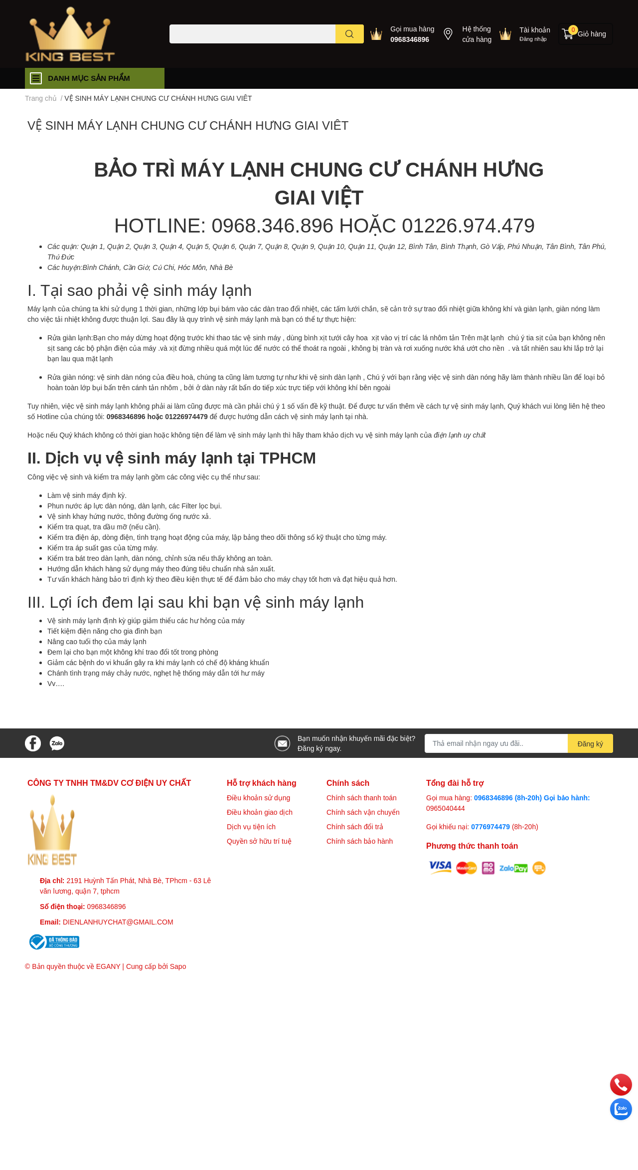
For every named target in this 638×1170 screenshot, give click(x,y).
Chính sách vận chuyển (363, 812)
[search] (349, 33)
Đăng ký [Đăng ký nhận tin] (590, 743)
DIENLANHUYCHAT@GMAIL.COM (118, 922)
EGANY (108, 966)
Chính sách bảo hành (359, 841)
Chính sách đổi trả (354, 826)
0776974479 (491, 826)
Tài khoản (534, 29)
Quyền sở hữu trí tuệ (259, 841)
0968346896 (409, 39)
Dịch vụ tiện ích (251, 826)
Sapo (178, 966)
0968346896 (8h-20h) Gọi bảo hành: (532, 797)
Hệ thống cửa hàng (476, 33)
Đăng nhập (533, 38)
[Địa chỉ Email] (519, 743)
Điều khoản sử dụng (258, 797)
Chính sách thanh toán (361, 797)
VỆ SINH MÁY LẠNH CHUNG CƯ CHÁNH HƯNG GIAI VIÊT (187, 125)
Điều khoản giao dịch (260, 812)
